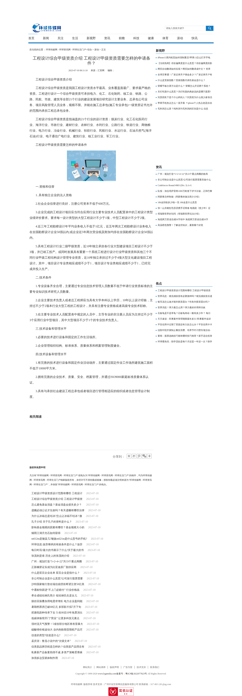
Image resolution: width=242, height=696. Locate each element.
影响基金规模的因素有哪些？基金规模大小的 (57, 527)
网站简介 (87, 667)
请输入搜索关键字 (175, 28)
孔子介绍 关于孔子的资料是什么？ (51, 521)
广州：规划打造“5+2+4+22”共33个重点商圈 (56, 561)
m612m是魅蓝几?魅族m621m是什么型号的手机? (59, 538)
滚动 (180, 38)
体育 (165, 38)
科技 (136, 38)
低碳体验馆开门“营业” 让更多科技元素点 (55, 618)
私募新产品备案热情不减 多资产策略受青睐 (56, 652)
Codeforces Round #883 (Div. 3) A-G (175, 185)
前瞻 (122, 38)
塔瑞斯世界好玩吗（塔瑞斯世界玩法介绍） (179, 213)
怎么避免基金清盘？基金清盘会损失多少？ (56, 504)
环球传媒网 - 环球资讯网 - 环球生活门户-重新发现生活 (46, 27)
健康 (151, 38)
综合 (89, 49)
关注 (60, 38)
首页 (31, 38)
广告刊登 (127, 667)
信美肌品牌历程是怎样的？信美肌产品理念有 (57, 646)
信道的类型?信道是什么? (45, 635)
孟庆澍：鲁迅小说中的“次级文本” (51, 641)
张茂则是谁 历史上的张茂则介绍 (50, 555)
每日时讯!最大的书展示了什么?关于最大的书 (57, 550)
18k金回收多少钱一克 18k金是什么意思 (177, 202)
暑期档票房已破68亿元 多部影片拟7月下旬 (56, 606)
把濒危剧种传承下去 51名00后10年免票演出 (56, 612)
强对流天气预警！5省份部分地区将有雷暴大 (57, 624)
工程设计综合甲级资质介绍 (66, 405)
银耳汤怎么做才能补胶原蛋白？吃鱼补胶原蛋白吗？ (184, 301)
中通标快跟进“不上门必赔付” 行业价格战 (55, 589)
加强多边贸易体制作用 (44, 658)
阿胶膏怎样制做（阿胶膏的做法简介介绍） (179, 196)
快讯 (195, 38)
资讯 (107, 38)
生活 (75, 38)
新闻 (46, 38)
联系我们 (154, 667)
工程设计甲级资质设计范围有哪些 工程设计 (56, 493)
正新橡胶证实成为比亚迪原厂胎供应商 (53, 567)
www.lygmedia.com (107, 673)
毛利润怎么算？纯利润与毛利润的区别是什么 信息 (183, 108)
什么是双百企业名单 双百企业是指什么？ (55, 572)
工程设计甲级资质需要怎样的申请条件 (111, 405)
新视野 (91, 38)
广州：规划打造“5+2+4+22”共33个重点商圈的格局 (183, 174)
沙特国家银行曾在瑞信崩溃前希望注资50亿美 (57, 584)
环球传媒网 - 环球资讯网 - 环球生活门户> (66, 49)
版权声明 (114, 667)
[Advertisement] (120, 8)
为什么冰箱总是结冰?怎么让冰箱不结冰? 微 (56, 516)
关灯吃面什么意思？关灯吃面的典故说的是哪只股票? (184, 91)
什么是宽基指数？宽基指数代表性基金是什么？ (181, 80)
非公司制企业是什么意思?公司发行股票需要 (57, 578)
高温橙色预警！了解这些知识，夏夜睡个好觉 (180, 225)
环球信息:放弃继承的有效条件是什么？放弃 (56, 544)
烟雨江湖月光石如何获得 (45, 533)
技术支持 (141, 667)
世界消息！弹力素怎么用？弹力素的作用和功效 (181, 307)
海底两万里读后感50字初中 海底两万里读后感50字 (183, 219)
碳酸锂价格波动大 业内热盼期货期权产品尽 (56, 629)
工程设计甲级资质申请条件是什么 (83, 411)
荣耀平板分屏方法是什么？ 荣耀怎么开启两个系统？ (184, 86)
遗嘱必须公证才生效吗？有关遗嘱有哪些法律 (57, 510)
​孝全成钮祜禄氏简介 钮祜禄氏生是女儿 (54, 595)
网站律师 (100, 667)
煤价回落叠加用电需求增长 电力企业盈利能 (56, 601)
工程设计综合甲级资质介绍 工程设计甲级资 (56, 499)
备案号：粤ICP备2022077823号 (131, 673)
